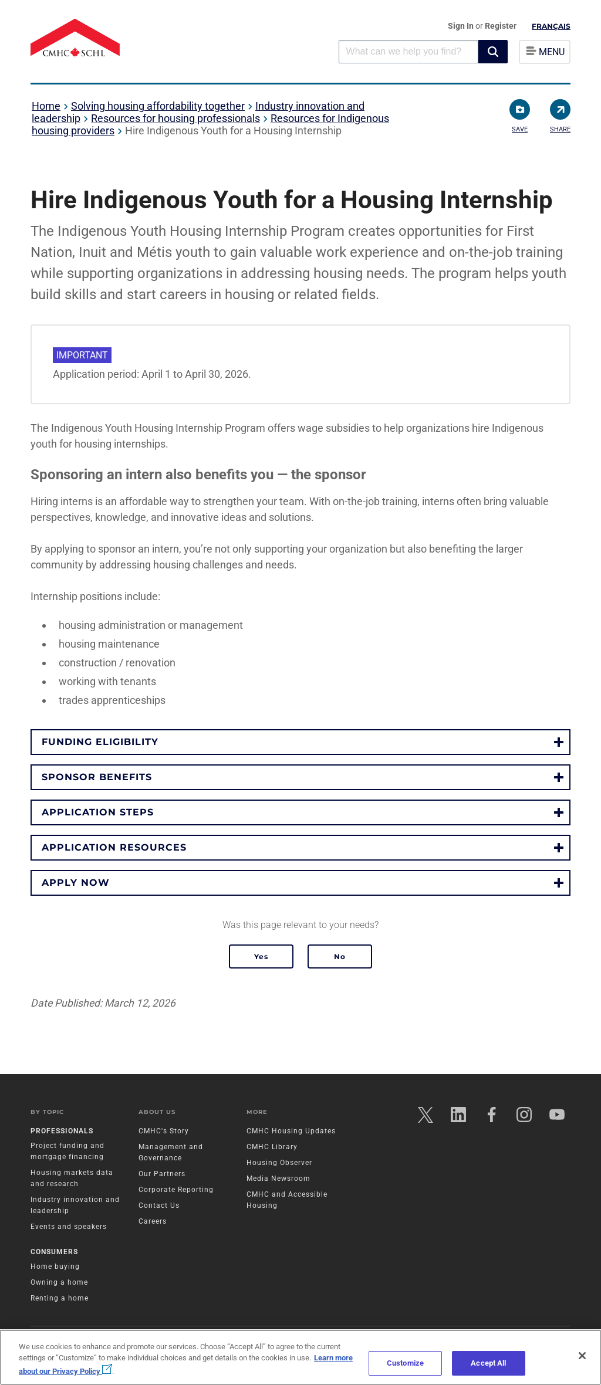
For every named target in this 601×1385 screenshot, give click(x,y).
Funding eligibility (100, 741)
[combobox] (408, 51)
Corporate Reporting (176, 1190)
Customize (405, 1363)
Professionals (62, 1131)
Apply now (76, 882)
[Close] (582, 1356)
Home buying (55, 1266)
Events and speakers (69, 1227)
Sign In (461, 26)
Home (46, 106)
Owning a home (59, 1282)
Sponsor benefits (97, 777)
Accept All (488, 1363)
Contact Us (159, 1205)
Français (551, 26)
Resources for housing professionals (175, 118)
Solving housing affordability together (158, 106)
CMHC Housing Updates (291, 1131)
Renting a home (60, 1298)
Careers (153, 1221)
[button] (493, 51)
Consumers (54, 1252)
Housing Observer (279, 1163)
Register (500, 26)
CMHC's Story (164, 1131)
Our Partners (162, 1174)
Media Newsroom (278, 1178)
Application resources (114, 847)
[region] (300, 1357)
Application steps (98, 812)
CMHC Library (272, 1147)
